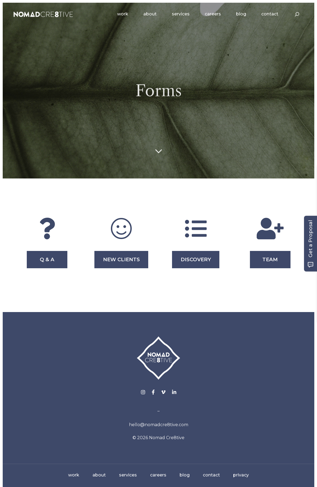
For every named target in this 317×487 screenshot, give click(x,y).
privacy (241, 475)
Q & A (47, 259)
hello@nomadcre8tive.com (158, 424)
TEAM (270, 259)
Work (122, 13)
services (128, 475)
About (150, 13)
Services (181, 13)
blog (185, 475)
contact (211, 475)
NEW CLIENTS (121, 259)
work (73, 475)
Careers (213, 13)
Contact (269, 13)
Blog (241, 13)
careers (158, 475)
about (99, 475)
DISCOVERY (196, 259)
